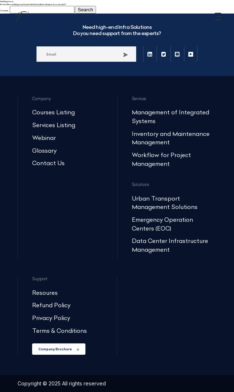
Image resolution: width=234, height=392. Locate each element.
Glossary (44, 150)
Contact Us (48, 163)
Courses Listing (53, 112)
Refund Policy (51, 305)
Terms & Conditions (59, 330)
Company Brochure (58, 349)
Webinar (44, 137)
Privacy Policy (51, 318)
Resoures (45, 292)
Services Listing (53, 125)
